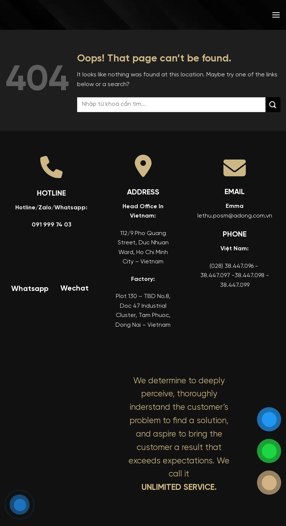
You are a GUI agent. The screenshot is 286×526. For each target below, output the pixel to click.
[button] (275, 15)
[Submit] (273, 104)
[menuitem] (222, 15)
